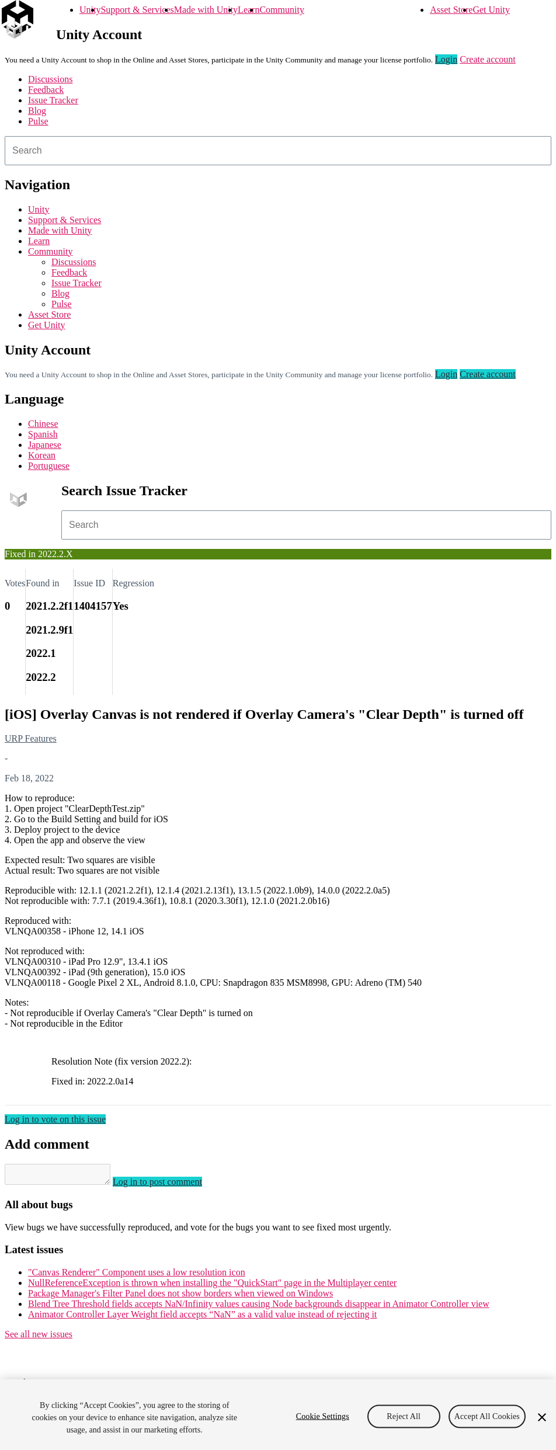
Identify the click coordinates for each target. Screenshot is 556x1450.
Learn (248, 10)
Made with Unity (206, 10)
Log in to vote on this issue (55, 1119)
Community (281, 10)
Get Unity (491, 10)
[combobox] (278, 151)
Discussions (50, 79)
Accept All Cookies (487, 1415)
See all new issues (38, 1338)
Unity (89, 10)
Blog (37, 111)
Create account (488, 59)
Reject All (404, 1415)
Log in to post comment (169, 1185)
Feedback (46, 90)
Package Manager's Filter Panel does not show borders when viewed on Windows (180, 1297)
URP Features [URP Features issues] (31, 738)
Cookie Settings (322, 1415)
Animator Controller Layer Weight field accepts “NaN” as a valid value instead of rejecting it (202, 1318)
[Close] (542, 1417)
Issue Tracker (53, 100)
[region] (278, 1414)
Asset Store (451, 10)
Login (446, 59)
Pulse (38, 121)
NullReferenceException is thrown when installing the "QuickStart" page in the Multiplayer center (212, 1286)
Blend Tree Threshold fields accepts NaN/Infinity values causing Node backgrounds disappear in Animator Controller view (258, 1307)
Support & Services (136, 10)
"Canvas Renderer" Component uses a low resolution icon (136, 1276)
